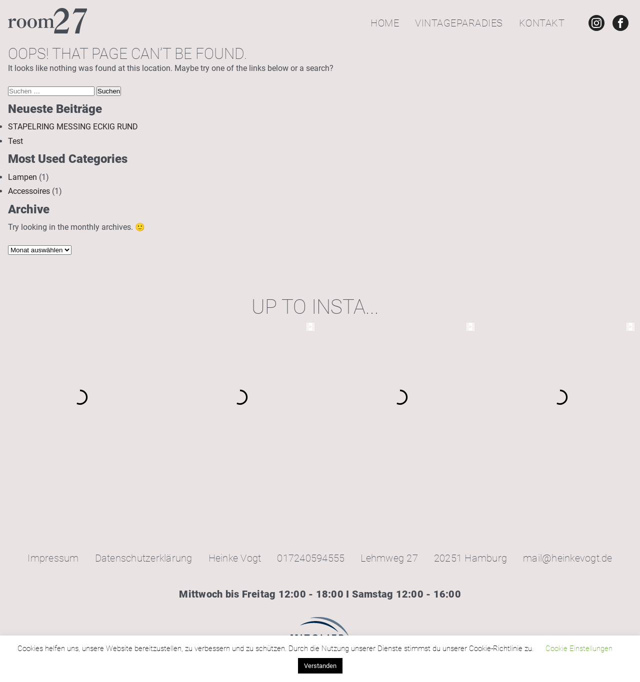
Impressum (53, 558)
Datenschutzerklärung (143, 558)
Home (384, 23)
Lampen (22, 177)
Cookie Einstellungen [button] (579, 648)
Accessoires (29, 191)
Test (15, 141)
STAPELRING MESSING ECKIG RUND (73, 126)
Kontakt (542, 23)
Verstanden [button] (320, 666)
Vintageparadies (459, 23)
